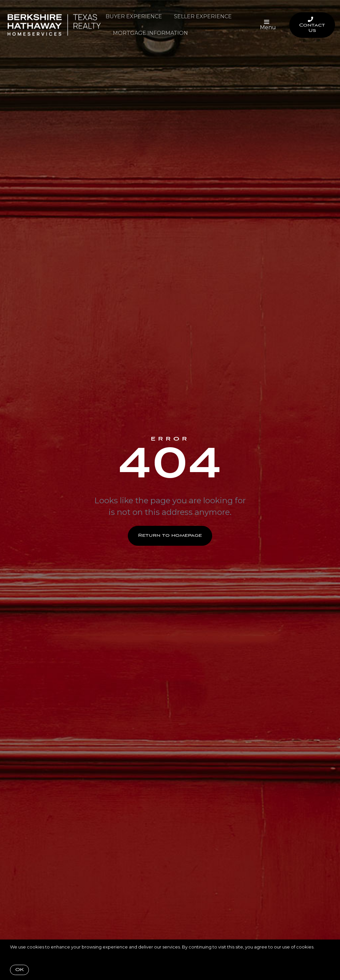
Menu (268, 25)
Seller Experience (203, 16)
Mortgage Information (150, 33)
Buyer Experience (134, 16)
